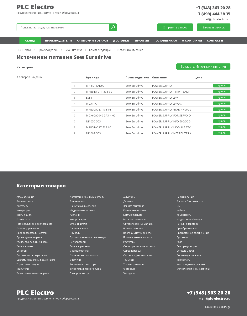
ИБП (179, 206)
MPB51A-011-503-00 (99, 91)
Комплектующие (100, 50)
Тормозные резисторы (83, 264)
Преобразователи (187, 228)
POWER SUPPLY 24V (165, 97)
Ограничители (78, 223)
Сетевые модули (186, 250)
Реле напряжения (80, 246)
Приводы (75, 233)
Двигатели (23, 206)
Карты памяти (24, 214)
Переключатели (79, 228)
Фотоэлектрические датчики (193, 268)
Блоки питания (185, 197)
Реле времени (25, 246)
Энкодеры (129, 273)
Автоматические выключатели (87, 197)
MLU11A (91, 103)
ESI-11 (90, 97)
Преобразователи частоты (32, 233)
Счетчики (75, 259)
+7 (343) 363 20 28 (213, 7)
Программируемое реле (137, 233)
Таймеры (128, 259)
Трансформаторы (133, 264)
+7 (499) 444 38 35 (213, 14)
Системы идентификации (137, 255)
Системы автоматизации (84, 255)
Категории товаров (92, 40)
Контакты (215, 40)
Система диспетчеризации (32, 255)
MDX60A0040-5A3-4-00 (100, 115)
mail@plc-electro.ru (216, 19)
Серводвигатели (79, 250)
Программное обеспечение (193, 233)
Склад (30, 40)
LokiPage (224, 307)
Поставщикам (165, 40)
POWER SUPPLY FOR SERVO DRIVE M (171, 115)
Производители (58, 40)
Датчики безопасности (190, 201)
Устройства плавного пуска (85, 268)
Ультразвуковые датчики (191, 264)
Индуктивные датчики (82, 210)
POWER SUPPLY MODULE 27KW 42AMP (171, 127)
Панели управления (28, 228)
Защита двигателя (133, 206)
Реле (179, 242)
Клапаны (75, 214)
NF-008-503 (93, 133)
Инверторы (23, 210)
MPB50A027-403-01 (98, 109)
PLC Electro (35, 6)
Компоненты (184, 214)
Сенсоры (22, 250)
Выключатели (78, 201)
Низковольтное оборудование (34, 223)
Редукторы (129, 242)
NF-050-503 (93, 121)
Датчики (128, 201)
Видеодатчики (25, 201)
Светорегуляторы (187, 246)
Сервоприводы (132, 250)
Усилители (23, 268)
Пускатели (182, 237)
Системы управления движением (36, 259)
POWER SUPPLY (162, 85)
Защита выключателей (83, 206)
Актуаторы (129, 197)
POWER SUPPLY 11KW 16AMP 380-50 (171, 91)
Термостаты (183, 259)
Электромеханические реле (33, 273)
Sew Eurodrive (73, 50)
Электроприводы (80, 273)
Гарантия (141, 40)
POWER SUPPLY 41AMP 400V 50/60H (171, 109)
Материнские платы (134, 219)
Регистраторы (78, 242)
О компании (192, 40)
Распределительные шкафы (33, 242)
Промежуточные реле (29, 237)
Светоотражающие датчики (139, 246)
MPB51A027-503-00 (98, 127)
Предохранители (133, 228)
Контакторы (23, 219)
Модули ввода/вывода (189, 219)
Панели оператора (187, 223)
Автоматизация (25, 197)
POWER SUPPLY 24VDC (167, 103)
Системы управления (189, 255)
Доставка (121, 40)
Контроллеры (78, 219)
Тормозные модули (28, 264)
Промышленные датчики (137, 237)
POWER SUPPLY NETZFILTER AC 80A (171, 133)
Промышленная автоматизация (88, 237)
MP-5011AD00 (95, 85)
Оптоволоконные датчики (138, 223)
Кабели (181, 210)
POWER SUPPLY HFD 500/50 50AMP (171, 121)
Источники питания (134, 210)
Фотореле (129, 268)
